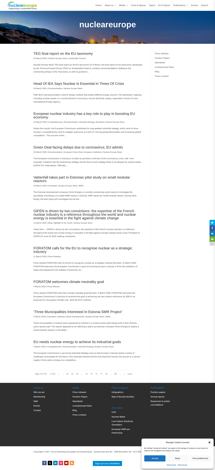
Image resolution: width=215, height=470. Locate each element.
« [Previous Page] (58, 374)
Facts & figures (138, 5)
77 (101, 374)
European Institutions (93, 152)
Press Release (54, 256)
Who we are (38, 392)
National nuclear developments (70, 316)
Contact (37, 410)
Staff (35, 401)
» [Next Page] (124, 374)
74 (86, 374)
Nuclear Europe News (57, 58)
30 (77, 374)
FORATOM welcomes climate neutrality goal (68, 282)
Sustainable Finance (77, 58)
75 (91, 374)
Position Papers (162, 58)
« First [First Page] (52, 374)
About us (109, 5)
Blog (50, 223)
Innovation (52, 186)
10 (67, 374)
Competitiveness (55, 122)
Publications (179, 5)
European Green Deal (73, 152)
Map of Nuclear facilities (123, 396)
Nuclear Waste (118, 417)
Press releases (162, 53)
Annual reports (157, 396)
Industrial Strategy (87, 122)
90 (115, 374)
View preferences (200, 458)
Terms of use (171, 465)
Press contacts (162, 76)
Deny (177, 458)
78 (106, 374)
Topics (152, 5)
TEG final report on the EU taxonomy (63, 53)
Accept (155, 458)
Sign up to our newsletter (107, 463)
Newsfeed (100, 122)
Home (99, 5)
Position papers (158, 392)
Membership (39, 396)
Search (204, 5)
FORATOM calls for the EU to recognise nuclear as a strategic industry (82, 250)
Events (194, 5)
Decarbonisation (55, 88)
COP (114, 412)
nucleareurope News (164, 67)
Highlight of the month (62, 223)
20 (72, 374)
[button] (209, 442)
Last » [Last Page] (130, 374)
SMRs (81, 186)
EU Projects (164, 5)
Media (122, 5)
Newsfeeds (160, 62)
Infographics (117, 392)
